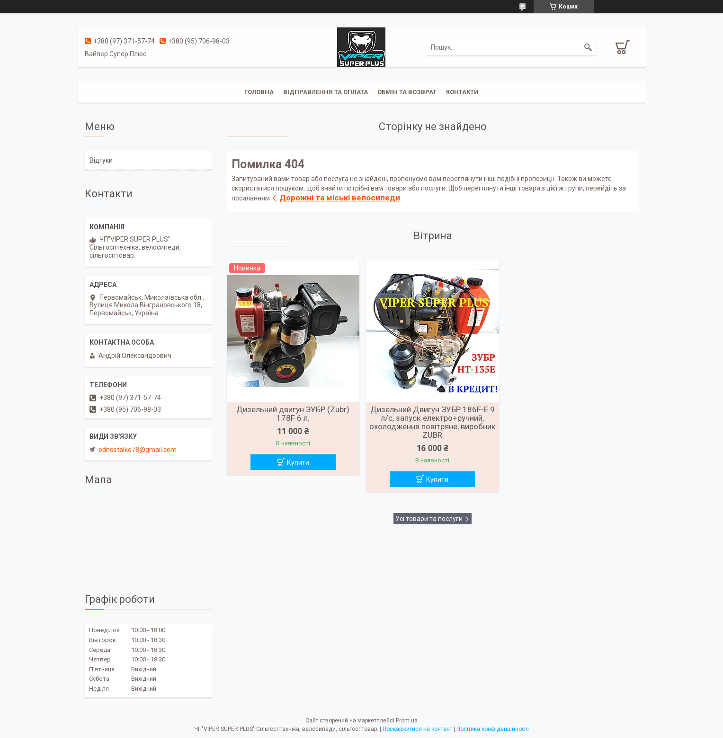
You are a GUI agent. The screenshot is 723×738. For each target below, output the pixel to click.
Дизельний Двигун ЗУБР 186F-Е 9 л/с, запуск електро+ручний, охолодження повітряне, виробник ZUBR (432, 422)
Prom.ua (407, 720)
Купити (298, 462)
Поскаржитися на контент (417, 729)
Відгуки (101, 160)
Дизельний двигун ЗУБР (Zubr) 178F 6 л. (292, 413)
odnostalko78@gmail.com (137, 449)
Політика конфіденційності (492, 729)
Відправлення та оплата (325, 92)
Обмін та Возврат (407, 92)
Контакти (462, 92)
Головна (259, 92)
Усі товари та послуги (429, 518)
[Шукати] (588, 47)
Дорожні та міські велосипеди (339, 197)
